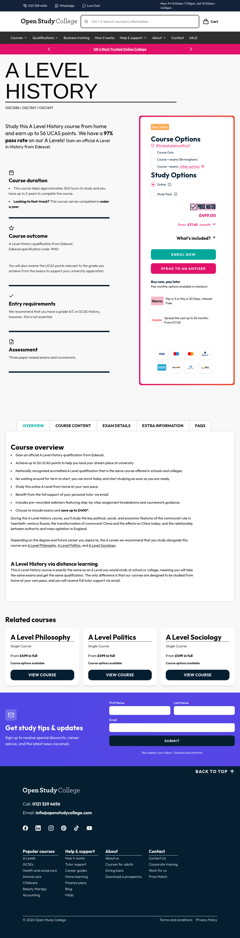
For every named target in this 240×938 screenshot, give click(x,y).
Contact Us (157, 858)
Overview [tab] (33, 425)
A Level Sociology (102, 545)
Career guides (76, 870)
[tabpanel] (120, 516)
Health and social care (40, 870)
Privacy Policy (206, 920)
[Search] (141, 21)
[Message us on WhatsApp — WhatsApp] (65, 5)
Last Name (183, 703)
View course (42, 674)
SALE (193, 38)
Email (114, 720)
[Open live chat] (91, 5)
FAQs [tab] (200, 425)
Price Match (158, 876)
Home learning (76, 876)
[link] (42, 657)
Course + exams (180, 166)
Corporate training (163, 864)
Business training (77, 38)
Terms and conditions (176, 920)
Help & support (133, 38)
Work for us (158, 870)
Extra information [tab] (162, 425)
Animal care (32, 876)
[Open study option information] (169, 184)
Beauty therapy (35, 889)
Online (161, 184)
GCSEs (28, 864)
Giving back (114, 870)
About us (112, 858)
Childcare (30, 883)
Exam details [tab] (117, 425)
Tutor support (75, 864)
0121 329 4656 (46, 804)
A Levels (29, 858)
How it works (105, 38)
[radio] (153, 152)
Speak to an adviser (183, 268)
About (159, 38)
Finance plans (75, 883)
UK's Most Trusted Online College (120, 49)
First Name (118, 703)
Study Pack (164, 194)
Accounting (31, 895)
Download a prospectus (123, 876)
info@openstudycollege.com (64, 812)
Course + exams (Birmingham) (177, 159)
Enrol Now (183, 254)
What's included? (196, 238)
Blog (68, 889)
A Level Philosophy (42, 545)
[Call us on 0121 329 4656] (35, 5)
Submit (172, 741)
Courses (19, 38)
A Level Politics (69, 545)
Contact (177, 38)
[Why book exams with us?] (170, 145)
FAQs (69, 895)
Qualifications (45, 38)
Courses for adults (119, 864)
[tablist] (120, 425)
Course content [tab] (73, 425)
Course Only (165, 152)
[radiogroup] (183, 159)
